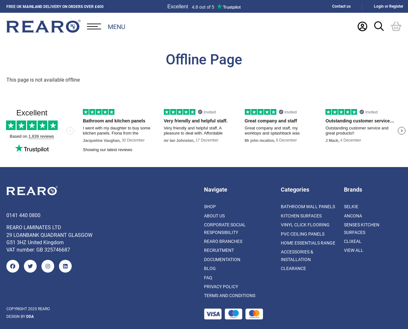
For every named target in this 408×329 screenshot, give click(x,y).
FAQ (208, 277)
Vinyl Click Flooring (305, 225)
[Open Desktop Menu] (106, 26)
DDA (30, 316)
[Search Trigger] (379, 26)
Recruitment (219, 250)
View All (353, 250)
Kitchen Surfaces (301, 216)
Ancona (353, 216)
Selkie (351, 206)
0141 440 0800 (23, 215)
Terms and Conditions (229, 295)
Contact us (341, 6)
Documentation (222, 259)
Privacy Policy (221, 286)
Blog (210, 268)
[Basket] (396, 26)
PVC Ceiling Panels (302, 234)
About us (214, 216)
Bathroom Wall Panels (308, 206)
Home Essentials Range (308, 243)
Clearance (293, 268)
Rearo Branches (223, 241)
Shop (210, 206)
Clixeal (352, 241)
